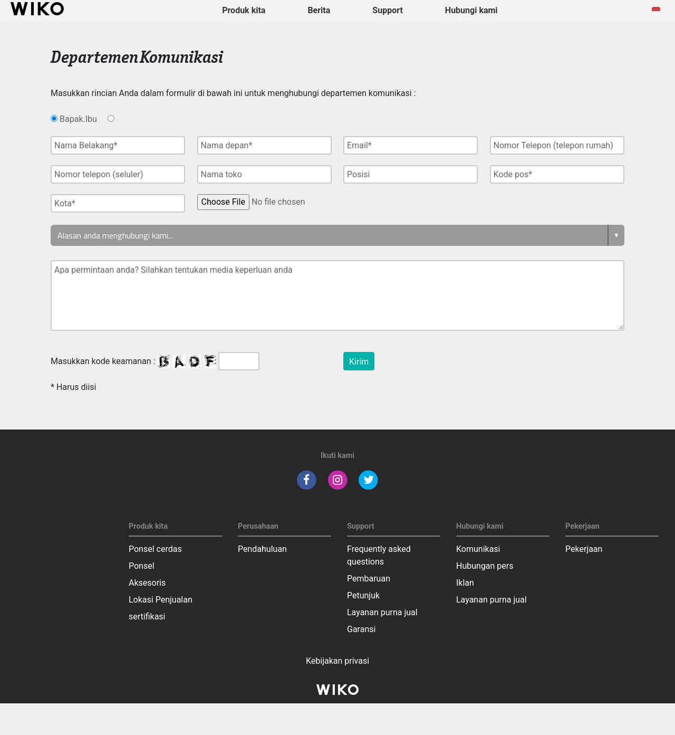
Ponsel (142, 566)
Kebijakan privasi (337, 661)
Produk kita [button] (243, 10)
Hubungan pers (485, 566)
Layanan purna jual (382, 612)
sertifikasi (147, 617)
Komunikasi (478, 549)
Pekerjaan (583, 549)
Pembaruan (368, 579)
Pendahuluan (262, 549)
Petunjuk (363, 595)
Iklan (465, 583)
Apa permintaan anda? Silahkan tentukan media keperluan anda (337, 295)
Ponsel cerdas (155, 549)
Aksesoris (147, 583)
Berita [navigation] (318, 10)
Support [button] (387, 10)
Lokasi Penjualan (160, 600)
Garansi (361, 629)
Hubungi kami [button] (471, 10)
